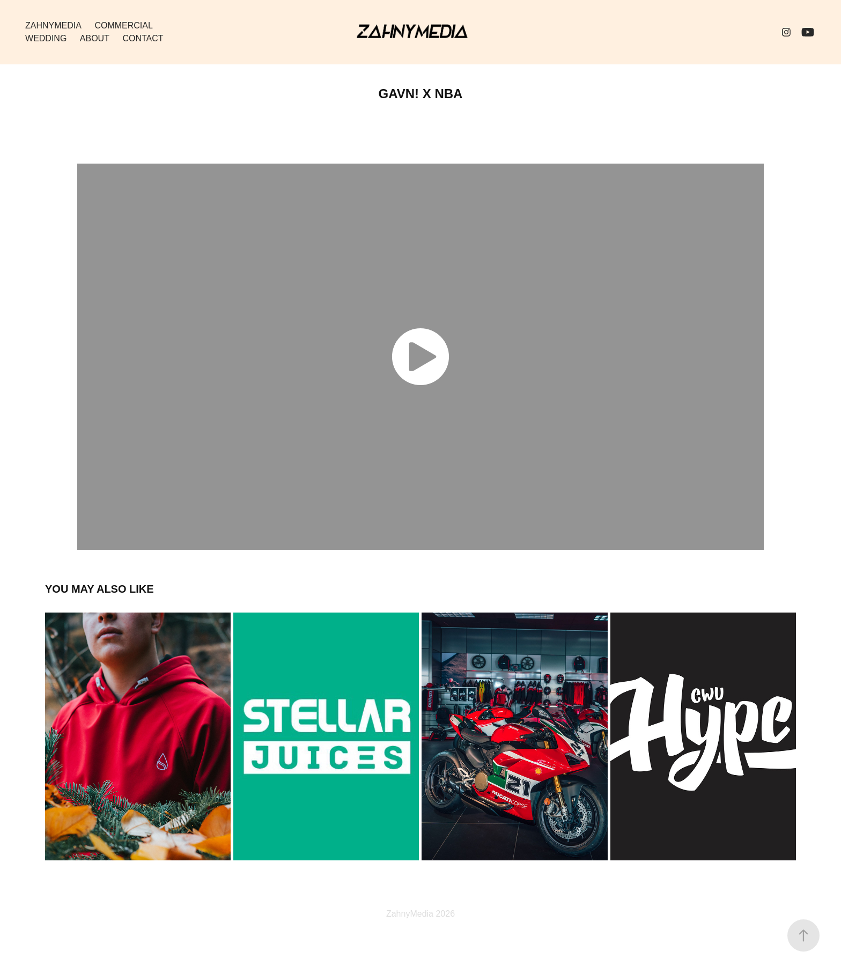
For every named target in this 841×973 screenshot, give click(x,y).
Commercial (123, 25)
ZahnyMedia (53, 25)
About (94, 38)
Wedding (46, 38)
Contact (142, 38)
